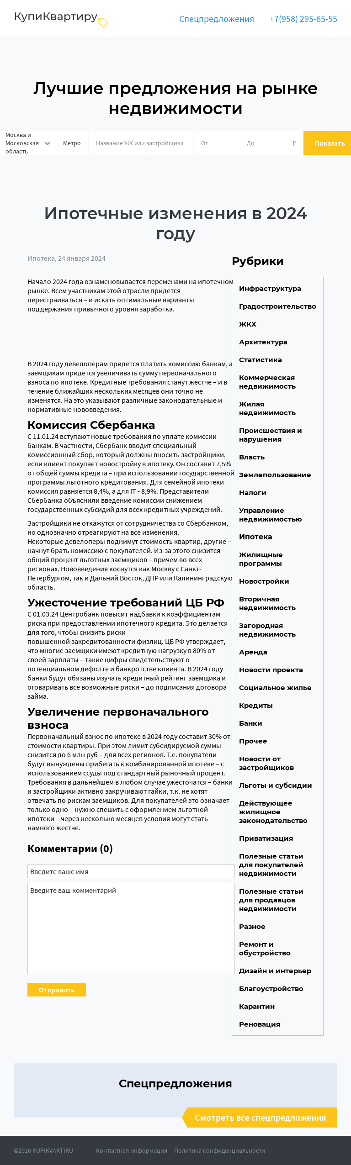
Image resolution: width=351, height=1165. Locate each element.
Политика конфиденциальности (219, 1150)
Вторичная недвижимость (267, 603)
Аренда (253, 652)
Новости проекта (271, 669)
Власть (252, 457)
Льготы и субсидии (275, 785)
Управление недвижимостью (270, 514)
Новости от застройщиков (266, 763)
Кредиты (256, 705)
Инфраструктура (270, 288)
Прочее (253, 741)
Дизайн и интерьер (275, 970)
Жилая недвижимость (267, 408)
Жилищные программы (261, 559)
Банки (250, 723)
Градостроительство (277, 306)
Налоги (252, 492)
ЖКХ (247, 324)
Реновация (259, 1024)
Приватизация (266, 838)
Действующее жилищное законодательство (273, 812)
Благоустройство (271, 988)
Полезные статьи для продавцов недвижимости (271, 900)
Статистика (260, 359)
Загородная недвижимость (267, 629)
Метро (72, 143)
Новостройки (264, 581)
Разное (252, 926)
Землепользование (275, 474)
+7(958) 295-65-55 (303, 18)
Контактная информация (131, 1150)
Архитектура (263, 341)
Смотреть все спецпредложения (260, 1117)
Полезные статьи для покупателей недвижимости (271, 865)
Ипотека (41, 258)
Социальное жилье (275, 687)
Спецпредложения (216, 18)
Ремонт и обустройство (265, 948)
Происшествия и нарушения (270, 434)
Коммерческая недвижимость (267, 381)
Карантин (257, 1006)
